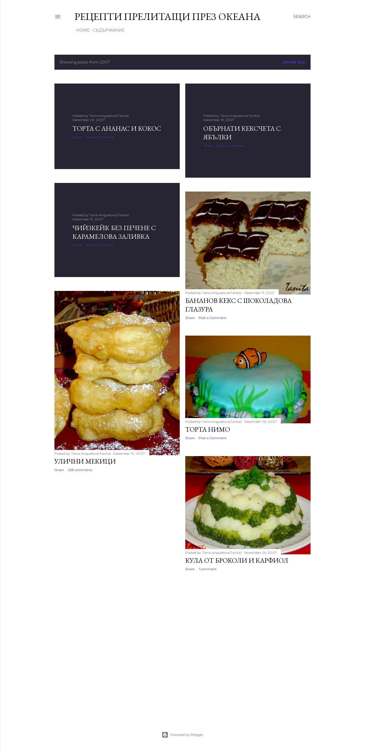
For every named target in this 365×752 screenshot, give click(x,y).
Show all (294, 62)
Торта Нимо (207, 429)
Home (81, 30)
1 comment (208, 569)
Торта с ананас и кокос (116, 128)
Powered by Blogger (182, 734)
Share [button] (77, 137)
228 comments (80, 470)
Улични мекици (85, 461)
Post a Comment (100, 137)
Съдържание (106, 30)
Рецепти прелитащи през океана (167, 16)
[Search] (302, 16)
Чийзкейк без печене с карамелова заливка (114, 232)
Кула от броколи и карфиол (236, 560)
